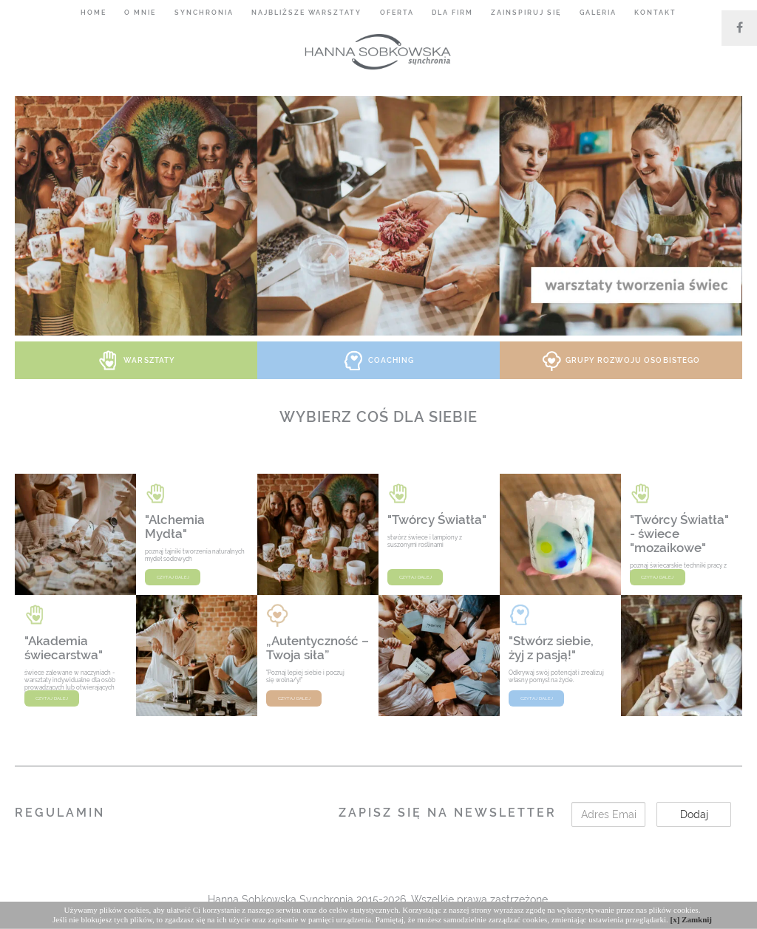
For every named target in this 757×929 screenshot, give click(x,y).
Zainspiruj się (526, 12)
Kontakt (655, 12)
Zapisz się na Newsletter (448, 813)
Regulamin (60, 813)
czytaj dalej (173, 576)
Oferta (397, 12)
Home (93, 12)
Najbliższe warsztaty (306, 12)
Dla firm (452, 12)
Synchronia (204, 12)
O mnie (140, 12)
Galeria (598, 12)
